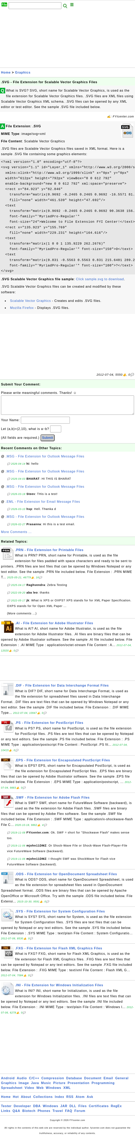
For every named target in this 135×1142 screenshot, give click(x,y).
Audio (22, 1082)
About (26, 1101)
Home (6, 72)
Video (29, 1091)
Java (35, 1087)
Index (59, 1101)
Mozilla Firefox (22, 308)
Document (93, 1082)
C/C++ (34, 1082)
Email (108, 1082)
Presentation (78, 1087)
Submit (47, 441)
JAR (63, 1110)
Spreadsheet (11, 1091)
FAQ (68, 1115)
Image (24, 1087)
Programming (103, 1087)
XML (67, 1091)
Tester (6, 1110)
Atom (80, 1101)
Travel (58, 1115)
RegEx (116, 1110)
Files (82, 1110)
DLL (72, 1110)
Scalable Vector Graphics (30, 300)
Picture (59, 1087)
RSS (70, 1101)
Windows (53, 1091)
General (122, 1082)
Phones (44, 1115)
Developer (22, 1110)
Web (40, 1091)
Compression (52, 1082)
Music (46, 1087)
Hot (16, 1101)
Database (74, 1082)
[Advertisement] (67, 39)
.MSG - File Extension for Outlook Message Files (45, 460)
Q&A (16, 1115)
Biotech (29, 1115)
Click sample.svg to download (100, 279)
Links (5, 1115)
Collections (43, 1101)
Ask (90, 1101)
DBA (37, 1110)
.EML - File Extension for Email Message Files (43, 505)
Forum (79, 1115)
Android (8, 1082)
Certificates (99, 1110)
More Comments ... (16, 536)
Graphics (22, 72)
